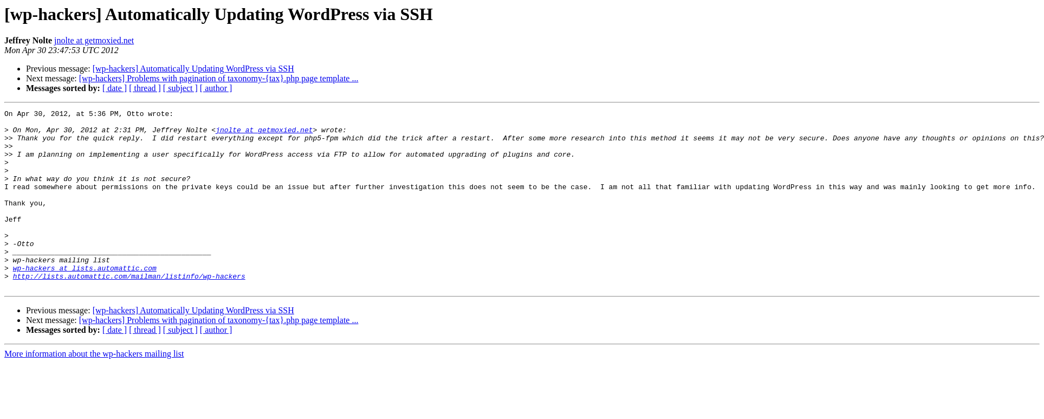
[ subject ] (180, 88)
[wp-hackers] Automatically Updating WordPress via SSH (193, 68)
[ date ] (114, 88)
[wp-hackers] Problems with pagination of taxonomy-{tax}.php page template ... (219, 78)
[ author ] (216, 88)
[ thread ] (145, 88)
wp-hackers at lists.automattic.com (85, 300)
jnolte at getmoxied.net (94, 40)
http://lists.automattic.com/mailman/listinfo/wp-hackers (129, 310)
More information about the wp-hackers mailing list (94, 389)
